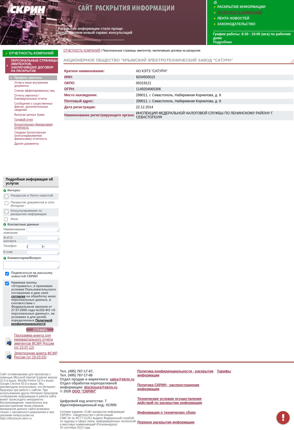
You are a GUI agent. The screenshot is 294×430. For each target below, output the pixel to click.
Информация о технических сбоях (166, 413)
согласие (18, 296)
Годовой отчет (23, 119)
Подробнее (222, 42)
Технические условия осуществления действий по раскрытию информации (169, 401)
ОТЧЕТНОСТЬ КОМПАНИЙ (239, 13)
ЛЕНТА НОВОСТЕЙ (233, 18)
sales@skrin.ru (122, 379)
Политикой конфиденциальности (31, 322)
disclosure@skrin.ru (100, 387)
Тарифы (224, 371)
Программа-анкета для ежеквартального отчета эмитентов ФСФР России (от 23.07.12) (34, 341)
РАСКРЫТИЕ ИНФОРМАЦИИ (241, 7)
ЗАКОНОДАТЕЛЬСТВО (236, 24)
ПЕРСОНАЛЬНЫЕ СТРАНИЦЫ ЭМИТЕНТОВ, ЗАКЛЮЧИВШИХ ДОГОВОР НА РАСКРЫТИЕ (34, 65)
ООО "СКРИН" (84, 391)
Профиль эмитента (28, 77)
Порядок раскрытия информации (165, 422)
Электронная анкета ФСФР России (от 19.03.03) (35, 355)
